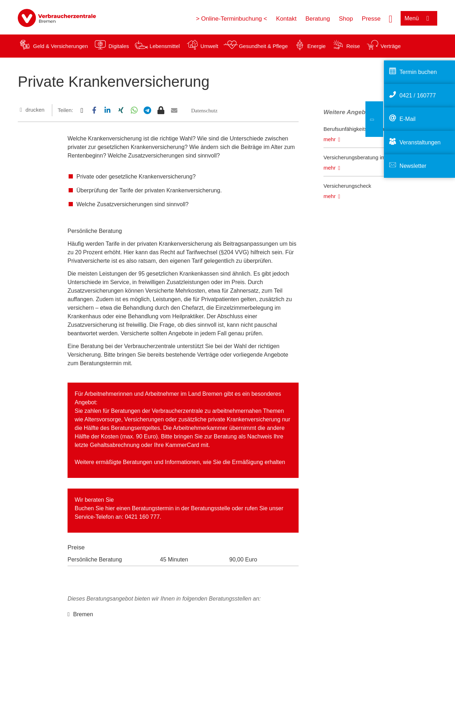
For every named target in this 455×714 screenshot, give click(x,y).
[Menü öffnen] (419, 18)
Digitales (118, 46)
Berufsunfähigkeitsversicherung (360, 129)
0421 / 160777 (418, 95)
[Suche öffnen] (390, 18)
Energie (316, 46)
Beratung (317, 18)
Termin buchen (418, 72)
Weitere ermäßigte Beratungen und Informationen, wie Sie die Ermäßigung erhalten (180, 462)
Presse (371, 18)
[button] (81, 110)
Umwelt (209, 46)
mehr (329, 139)
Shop (346, 18)
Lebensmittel (165, 46)
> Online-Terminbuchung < (231, 18)
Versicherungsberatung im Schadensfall (370, 157)
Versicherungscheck (347, 186)
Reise (353, 46)
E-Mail (408, 119)
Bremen (83, 614)
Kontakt (286, 18)
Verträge (391, 46)
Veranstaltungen (420, 142)
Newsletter (413, 166)
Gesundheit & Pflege (263, 46)
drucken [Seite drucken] (35, 110)
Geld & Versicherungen (60, 46)
